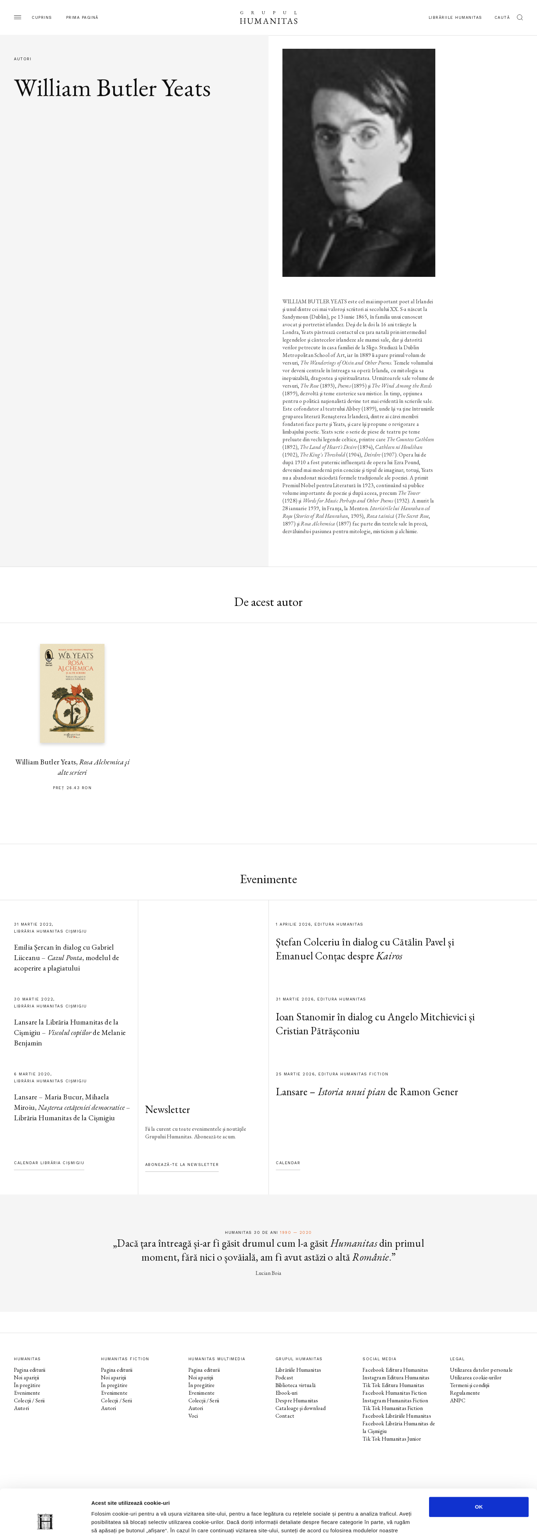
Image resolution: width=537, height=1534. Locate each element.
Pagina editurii (29, 1369)
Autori (21, 1408)
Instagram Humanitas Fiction (395, 1400)
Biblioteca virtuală (295, 1385)
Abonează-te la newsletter (182, 1164)
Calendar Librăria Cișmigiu (49, 1163)
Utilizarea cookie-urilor (476, 1377)
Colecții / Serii (29, 1400)
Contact (284, 1415)
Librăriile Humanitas (455, 18)
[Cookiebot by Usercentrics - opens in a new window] (45, 1520)
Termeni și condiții (470, 1385)
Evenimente (27, 1392)
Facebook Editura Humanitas (395, 1369)
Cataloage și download (300, 1408)
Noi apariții (26, 1377)
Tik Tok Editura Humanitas (393, 1385)
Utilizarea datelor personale (481, 1369)
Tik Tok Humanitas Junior (392, 1438)
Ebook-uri (286, 1392)
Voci (193, 1415)
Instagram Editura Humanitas (396, 1377)
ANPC (458, 1400)
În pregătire (27, 1385)
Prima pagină (82, 18)
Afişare (348, 1520)
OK (479, 1466)
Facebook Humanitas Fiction (395, 1392)
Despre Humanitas (296, 1400)
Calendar (288, 1163)
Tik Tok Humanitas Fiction (393, 1408)
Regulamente (465, 1392)
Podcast (284, 1377)
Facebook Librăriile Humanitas (397, 1415)
